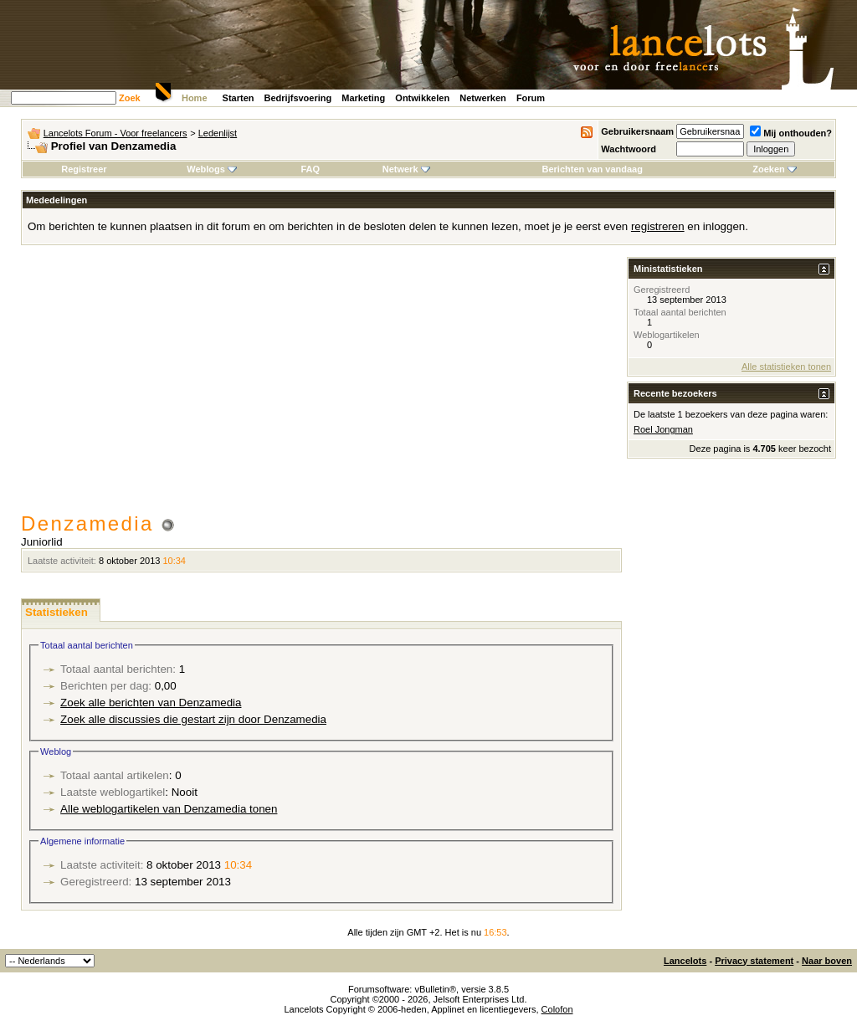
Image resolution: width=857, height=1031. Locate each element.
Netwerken (482, 98)
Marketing (363, 98)
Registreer (83, 169)
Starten (238, 98)
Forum (530, 98)
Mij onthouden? (791, 133)
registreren (658, 226)
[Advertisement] (321, 386)
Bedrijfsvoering (298, 98)
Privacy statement (754, 961)
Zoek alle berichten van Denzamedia (150, 702)
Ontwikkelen (422, 98)
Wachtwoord (628, 149)
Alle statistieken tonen (786, 367)
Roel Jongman (663, 429)
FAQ (310, 169)
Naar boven (827, 961)
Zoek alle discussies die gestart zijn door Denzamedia (193, 719)
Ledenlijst (217, 133)
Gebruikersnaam (637, 131)
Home (195, 98)
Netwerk (406, 169)
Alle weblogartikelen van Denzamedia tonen (168, 809)
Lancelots (685, 961)
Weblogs (212, 169)
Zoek (130, 98)
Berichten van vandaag (591, 169)
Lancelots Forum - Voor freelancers (115, 133)
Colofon (557, 1009)
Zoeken (774, 169)
